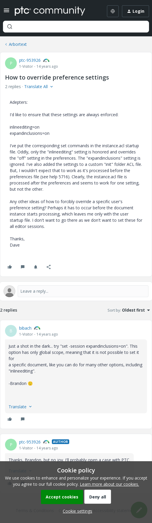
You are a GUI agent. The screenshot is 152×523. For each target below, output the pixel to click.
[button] (6, 12)
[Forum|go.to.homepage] (50, 11)
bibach (25, 328)
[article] (76, 374)
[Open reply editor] (76, 291)
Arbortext (18, 44)
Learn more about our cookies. (109, 484)
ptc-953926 (30, 60)
